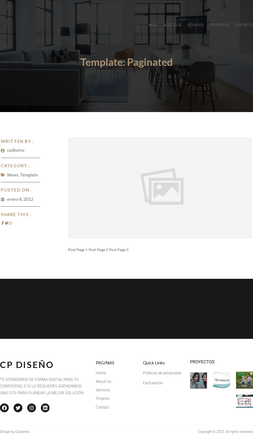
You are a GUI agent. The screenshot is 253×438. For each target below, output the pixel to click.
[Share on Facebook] (2, 223)
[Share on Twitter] (6, 223)
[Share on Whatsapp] (10, 223)
